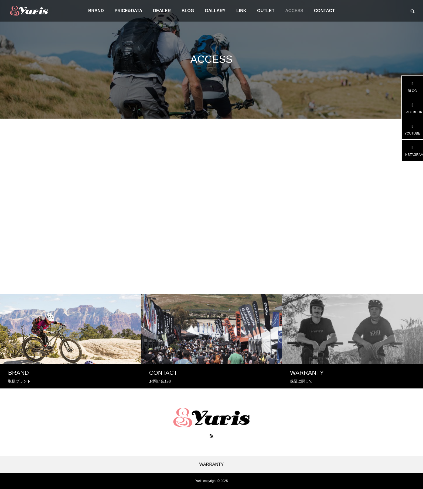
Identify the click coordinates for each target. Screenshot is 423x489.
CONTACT (324, 10)
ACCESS (294, 10)
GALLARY (215, 10)
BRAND (96, 10)
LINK (241, 10)
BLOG (188, 10)
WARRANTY (211, 464)
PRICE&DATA (128, 10)
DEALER (162, 10)
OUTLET (265, 10)
